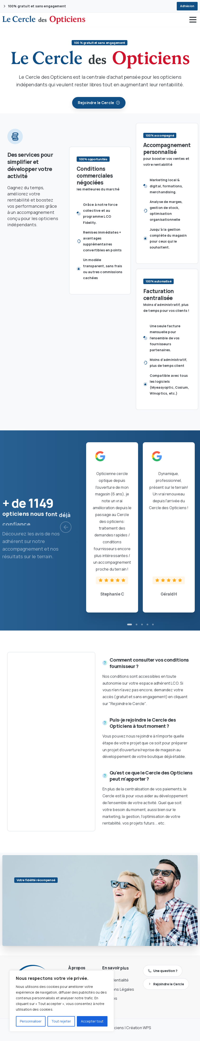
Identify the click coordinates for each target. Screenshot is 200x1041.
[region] (61, 1001)
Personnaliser (31, 1021)
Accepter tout (92, 1021)
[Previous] (65, 527)
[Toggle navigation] (193, 20)
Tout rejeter (61, 1021)
